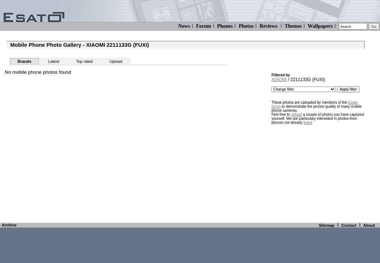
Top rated (84, 61)
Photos (246, 26)
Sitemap (326, 225)
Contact (348, 225)
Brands (24, 61)
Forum (203, 26)
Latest (53, 61)
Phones (225, 26)
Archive (9, 225)
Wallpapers (320, 26)
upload (296, 115)
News (184, 26)
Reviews (268, 26)
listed (308, 123)
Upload (116, 61)
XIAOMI (279, 79)
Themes (293, 26)
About (369, 225)
